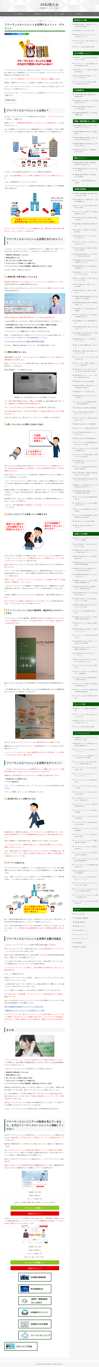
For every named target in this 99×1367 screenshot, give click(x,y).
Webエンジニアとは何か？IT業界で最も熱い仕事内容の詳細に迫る (86, 690)
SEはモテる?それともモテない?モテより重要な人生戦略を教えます (86, 648)
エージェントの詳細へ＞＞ (34, 1208)
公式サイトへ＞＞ (35, 1214)
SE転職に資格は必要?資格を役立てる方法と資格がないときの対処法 (86, 297)
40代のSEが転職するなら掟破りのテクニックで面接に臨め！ (86, 107)
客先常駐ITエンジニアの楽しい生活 (84, 30)
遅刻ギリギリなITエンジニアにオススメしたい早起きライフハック (86, 35)
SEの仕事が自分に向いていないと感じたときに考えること (86, 236)
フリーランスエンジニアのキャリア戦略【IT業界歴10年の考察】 (24, 341)
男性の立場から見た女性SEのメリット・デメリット (86, 526)
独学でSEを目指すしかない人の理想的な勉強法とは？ (86, 557)
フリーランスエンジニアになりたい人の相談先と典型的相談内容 (86, 859)
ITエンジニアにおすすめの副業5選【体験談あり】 (86, 498)
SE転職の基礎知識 (80, 922)
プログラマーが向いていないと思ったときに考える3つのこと (86, 243)
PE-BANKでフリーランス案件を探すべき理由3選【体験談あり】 (86, 744)
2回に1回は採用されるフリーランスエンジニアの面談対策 (86, 872)
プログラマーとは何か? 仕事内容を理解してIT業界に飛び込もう (86, 678)
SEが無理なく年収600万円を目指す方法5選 (86, 224)
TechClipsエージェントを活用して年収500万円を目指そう (86, 70)
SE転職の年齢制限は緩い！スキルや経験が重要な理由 (86, 113)
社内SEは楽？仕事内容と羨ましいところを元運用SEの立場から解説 (86, 492)
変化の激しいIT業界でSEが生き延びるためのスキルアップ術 (86, 352)
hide (13, 100)
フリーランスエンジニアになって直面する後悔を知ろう (86, 847)
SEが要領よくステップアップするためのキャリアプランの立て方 (86, 273)
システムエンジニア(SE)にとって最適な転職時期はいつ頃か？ (86, 212)
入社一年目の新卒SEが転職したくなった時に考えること (86, 433)
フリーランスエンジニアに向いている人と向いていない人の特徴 (86, 884)
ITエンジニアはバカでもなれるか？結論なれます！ (86, 666)
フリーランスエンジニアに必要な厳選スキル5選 (86, 781)
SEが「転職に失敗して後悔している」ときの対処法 (86, 285)
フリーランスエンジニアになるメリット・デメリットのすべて (86, 775)
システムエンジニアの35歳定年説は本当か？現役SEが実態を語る (86, 402)
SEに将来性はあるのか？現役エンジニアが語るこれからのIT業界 (86, 642)
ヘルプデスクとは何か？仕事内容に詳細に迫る (86, 696)
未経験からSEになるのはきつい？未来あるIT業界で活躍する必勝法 (86, 618)
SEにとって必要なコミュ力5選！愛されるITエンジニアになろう (86, 279)
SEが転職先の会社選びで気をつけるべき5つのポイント (86, 327)
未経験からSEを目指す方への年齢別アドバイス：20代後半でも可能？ (86, 587)
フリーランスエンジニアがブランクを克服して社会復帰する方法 (86, 896)
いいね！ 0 (8, 33)
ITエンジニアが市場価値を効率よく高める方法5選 (86, 510)
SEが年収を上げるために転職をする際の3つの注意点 (86, 218)
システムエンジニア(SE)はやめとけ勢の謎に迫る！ (86, 636)
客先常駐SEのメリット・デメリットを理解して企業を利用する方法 (86, 376)
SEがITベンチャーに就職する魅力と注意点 (86, 428)
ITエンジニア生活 (79, 914)
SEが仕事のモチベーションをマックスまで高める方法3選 (86, 461)
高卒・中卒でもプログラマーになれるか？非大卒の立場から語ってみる (86, 660)
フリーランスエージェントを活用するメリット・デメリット (86, 750)
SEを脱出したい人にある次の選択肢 (85, 521)
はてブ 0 (15, 33)
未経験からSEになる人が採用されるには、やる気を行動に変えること (85, 569)
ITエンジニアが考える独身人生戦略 (84, 47)
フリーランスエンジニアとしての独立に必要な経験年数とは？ (86, 805)
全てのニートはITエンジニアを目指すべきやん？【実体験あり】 (86, 672)
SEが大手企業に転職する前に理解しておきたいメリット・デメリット (86, 413)
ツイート (21, 33)
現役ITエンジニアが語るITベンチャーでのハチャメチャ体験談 (86, 539)
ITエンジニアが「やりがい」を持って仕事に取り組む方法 (86, 358)
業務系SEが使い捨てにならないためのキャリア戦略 (86, 396)
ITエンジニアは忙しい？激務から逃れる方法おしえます (86, 419)
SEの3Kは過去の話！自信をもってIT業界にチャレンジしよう (86, 630)
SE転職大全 (49, 5)
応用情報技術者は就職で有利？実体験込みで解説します (86, 303)
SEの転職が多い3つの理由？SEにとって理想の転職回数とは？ (86, 200)
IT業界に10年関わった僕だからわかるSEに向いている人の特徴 (86, 605)
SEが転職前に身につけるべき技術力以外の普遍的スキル (86, 267)
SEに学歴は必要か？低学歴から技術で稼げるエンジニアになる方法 (86, 473)
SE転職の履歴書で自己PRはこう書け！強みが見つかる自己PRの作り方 (86, 138)
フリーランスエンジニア (81, 934)
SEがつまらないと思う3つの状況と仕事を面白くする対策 (86, 206)
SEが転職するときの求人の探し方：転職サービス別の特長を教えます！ (86, 334)
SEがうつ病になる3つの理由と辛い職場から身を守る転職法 (86, 249)
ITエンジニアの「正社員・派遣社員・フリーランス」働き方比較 (86, 364)
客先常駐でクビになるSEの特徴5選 (84, 381)
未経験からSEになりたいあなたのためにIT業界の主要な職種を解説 (86, 563)
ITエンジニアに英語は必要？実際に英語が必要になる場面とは (86, 467)
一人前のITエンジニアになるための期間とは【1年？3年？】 (86, 504)
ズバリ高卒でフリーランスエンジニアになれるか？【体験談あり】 (86, 799)
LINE (27, 33)
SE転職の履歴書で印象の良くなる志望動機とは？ (86, 132)
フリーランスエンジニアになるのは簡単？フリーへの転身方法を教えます (86, 762)
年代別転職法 (78, 942)
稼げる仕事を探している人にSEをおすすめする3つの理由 (86, 545)
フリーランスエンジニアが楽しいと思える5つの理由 (86, 787)
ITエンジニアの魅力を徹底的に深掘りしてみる (86, 612)
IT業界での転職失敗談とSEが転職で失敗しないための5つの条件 (86, 194)
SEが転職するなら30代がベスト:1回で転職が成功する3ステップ (86, 101)
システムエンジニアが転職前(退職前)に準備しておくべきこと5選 (86, 443)
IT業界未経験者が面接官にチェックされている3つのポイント (86, 575)
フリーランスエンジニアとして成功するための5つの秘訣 (86, 835)
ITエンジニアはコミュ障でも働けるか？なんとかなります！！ (86, 41)
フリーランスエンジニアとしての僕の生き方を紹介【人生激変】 (86, 853)
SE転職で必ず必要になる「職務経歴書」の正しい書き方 (86, 150)
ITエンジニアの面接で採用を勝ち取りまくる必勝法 (86, 181)
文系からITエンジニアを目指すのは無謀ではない (86, 624)
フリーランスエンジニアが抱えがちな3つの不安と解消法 (86, 793)
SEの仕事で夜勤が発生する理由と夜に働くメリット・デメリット (86, 479)
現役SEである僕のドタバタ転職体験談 (85, 424)
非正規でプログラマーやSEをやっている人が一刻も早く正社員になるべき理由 (86, 370)
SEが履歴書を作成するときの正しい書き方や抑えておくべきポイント (86, 126)
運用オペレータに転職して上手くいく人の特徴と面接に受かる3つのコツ (86, 486)
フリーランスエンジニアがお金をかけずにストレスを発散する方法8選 (86, 890)
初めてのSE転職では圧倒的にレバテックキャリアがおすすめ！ (24, 1006)
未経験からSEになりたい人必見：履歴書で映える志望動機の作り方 (86, 581)
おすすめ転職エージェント (82, 930)
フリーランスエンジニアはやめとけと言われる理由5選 (86, 817)
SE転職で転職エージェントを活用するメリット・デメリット (86, 340)
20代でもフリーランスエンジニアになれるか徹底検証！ (86, 829)
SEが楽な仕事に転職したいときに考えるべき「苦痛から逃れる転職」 (86, 255)
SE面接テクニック (80, 926)
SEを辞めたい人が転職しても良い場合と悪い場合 (86, 230)
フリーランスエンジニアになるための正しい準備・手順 (86, 768)
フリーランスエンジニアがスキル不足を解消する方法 (86, 902)
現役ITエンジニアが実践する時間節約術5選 (86, 709)
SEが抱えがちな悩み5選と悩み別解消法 (85, 407)
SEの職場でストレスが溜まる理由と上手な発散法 (86, 309)
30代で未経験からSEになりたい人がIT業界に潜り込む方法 (86, 593)
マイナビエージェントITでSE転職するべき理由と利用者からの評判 (86, 64)
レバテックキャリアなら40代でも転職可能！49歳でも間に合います (86, 82)
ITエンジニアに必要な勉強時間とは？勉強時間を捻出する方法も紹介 (86, 516)
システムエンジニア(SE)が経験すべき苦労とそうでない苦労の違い (86, 455)
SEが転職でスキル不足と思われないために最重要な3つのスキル (86, 261)
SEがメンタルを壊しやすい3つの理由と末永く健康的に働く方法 (86, 315)
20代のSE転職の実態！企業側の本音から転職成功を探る (86, 95)
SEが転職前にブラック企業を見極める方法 (86, 321)
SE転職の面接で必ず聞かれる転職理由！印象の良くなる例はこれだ (86, 163)
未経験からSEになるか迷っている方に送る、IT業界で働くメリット (86, 551)
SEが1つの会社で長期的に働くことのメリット (86, 346)
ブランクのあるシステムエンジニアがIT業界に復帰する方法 (86, 449)
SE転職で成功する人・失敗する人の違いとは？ (86, 291)
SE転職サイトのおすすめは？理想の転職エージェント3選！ (86, 58)
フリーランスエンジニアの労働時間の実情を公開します (86, 865)
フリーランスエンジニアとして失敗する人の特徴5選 (86, 811)
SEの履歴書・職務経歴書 (81, 918)
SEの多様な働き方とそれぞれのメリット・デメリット (85, 654)
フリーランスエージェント (82, 938)
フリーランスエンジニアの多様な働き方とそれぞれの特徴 (86, 823)
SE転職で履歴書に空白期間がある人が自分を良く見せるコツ (86, 144)
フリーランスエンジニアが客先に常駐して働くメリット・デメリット (86, 878)
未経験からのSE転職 (80, 947)
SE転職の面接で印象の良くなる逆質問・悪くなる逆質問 (86, 175)
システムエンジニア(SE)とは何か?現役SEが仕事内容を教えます (86, 684)
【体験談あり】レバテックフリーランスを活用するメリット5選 (24, 1010)
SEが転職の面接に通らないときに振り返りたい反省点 (86, 169)
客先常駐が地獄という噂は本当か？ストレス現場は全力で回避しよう (86, 25)
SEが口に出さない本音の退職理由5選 (85, 438)
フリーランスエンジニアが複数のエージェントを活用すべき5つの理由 (86, 756)
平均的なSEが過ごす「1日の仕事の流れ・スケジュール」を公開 (86, 599)
